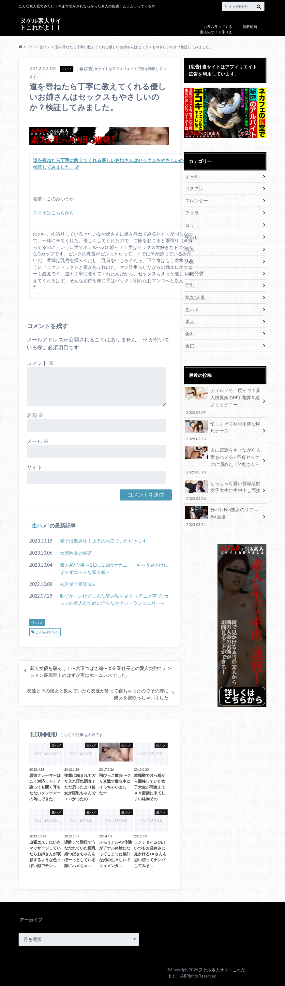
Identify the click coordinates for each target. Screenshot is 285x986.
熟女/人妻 (195, 297)
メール (38, 441)
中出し (192, 236)
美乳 (189, 333)
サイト (34, 467)
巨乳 (189, 285)
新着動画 (250, 26)
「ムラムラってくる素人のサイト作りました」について (216, 31)
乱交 (189, 249)
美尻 (189, 345)
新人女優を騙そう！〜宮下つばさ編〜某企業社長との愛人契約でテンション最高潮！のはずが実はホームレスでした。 (101, 671)
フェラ (192, 212)
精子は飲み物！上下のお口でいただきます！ (105, 541)
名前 (35, 415)
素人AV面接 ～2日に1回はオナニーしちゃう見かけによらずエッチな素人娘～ (114, 568)
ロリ (189, 224)
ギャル (192, 176)
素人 (189, 321)
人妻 (189, 261)
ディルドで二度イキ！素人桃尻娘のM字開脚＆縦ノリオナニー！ (223, 400)
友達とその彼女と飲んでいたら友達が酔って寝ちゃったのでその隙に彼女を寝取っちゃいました (98, 694)
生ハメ (39, 525)
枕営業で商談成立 (78, 584)
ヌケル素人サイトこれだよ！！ (40, 24)
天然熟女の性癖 (76, 553)
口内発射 (194, 273)
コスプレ (194, 188)
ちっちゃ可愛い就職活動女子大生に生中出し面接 (223, 489)
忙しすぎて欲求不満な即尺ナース (223, 430)
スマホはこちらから (53, 212)
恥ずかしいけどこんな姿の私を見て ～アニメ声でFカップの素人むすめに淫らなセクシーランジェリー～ (114, 599)
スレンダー (196, 200)
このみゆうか (47, 632)
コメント (40, 363)
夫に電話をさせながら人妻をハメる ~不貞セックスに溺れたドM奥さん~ (223, 460)
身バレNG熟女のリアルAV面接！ (223, 516)
